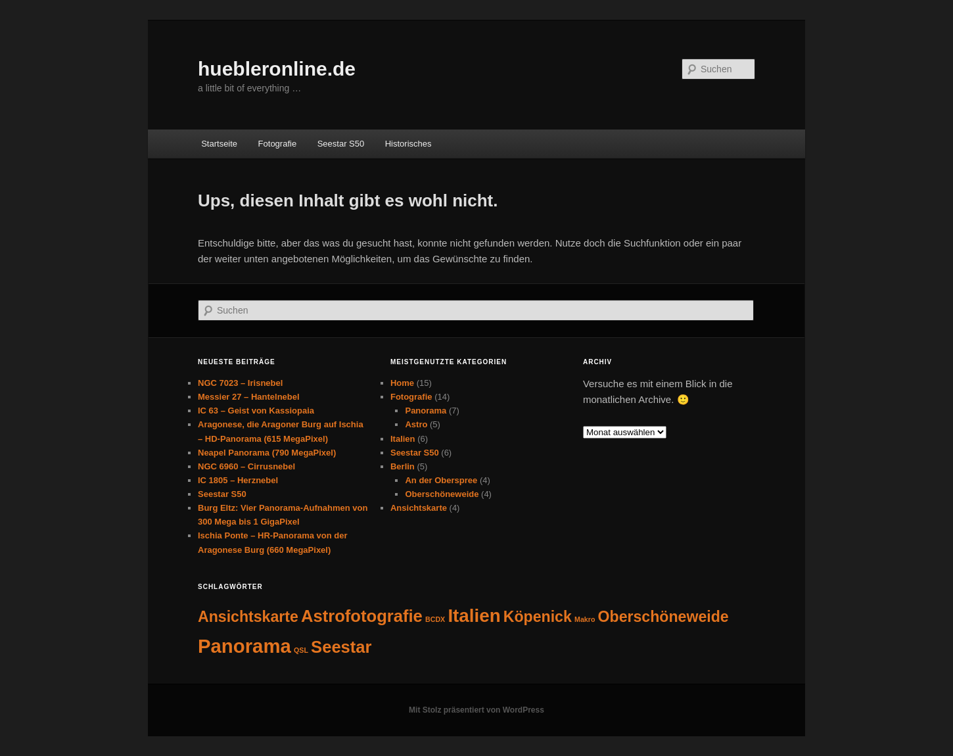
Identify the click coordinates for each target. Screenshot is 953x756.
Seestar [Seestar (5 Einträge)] (341, 647)
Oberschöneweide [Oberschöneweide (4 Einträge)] (663, 616)
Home (402, 383)
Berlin (402, 466)
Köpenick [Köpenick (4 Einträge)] (537, 616)
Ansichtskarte (418, 508)
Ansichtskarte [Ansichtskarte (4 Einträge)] (248, 616)
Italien (402, 439)
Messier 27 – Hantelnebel (249, 397)
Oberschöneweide (441, 494)
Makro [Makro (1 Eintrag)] (584, 619)
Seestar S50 (341, 144)
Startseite (219, 144)
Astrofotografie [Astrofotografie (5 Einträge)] (362, 616)
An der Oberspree (441, 480)
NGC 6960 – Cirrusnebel (246, 466)
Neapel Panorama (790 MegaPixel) (267, 453)
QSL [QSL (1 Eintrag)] (301, 650)
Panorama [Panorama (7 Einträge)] (244, 646)
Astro (416, 424)
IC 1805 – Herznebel (238, 480)
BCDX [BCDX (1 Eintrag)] (435, 619)
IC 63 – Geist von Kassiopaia (256, 410)
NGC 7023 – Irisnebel (240, 383)
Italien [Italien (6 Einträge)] (474, 615)
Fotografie (277, 144)
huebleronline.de (277, 69)
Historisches (408, 144)
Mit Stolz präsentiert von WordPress (476, 710)
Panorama (425, 410)
